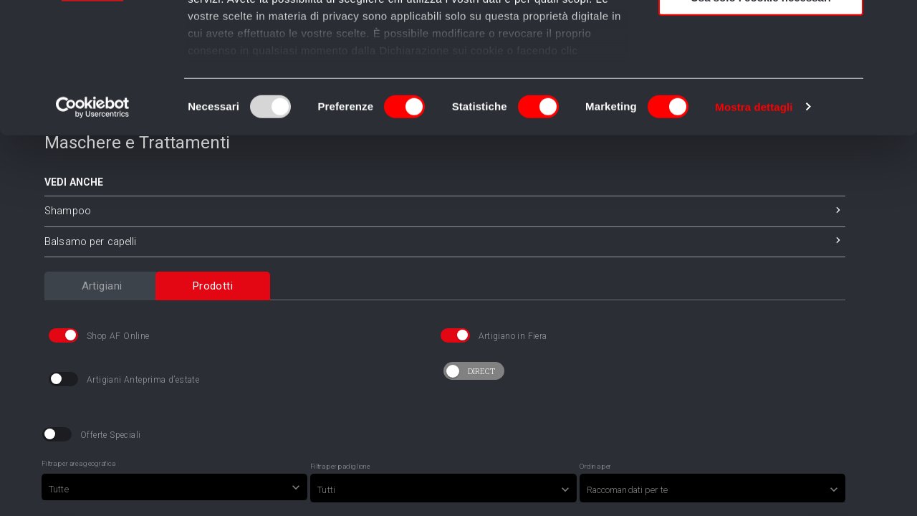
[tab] (101, 321)
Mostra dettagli (753, 229)
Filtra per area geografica (78, 500)
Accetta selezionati (760, 78)
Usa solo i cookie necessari (761, 119)
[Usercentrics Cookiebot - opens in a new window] (92, 229)
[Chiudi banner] (895, 22)
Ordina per (595, 503)
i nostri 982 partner (270, 52)
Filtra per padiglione (340, 503)
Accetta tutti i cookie (761, 35)
